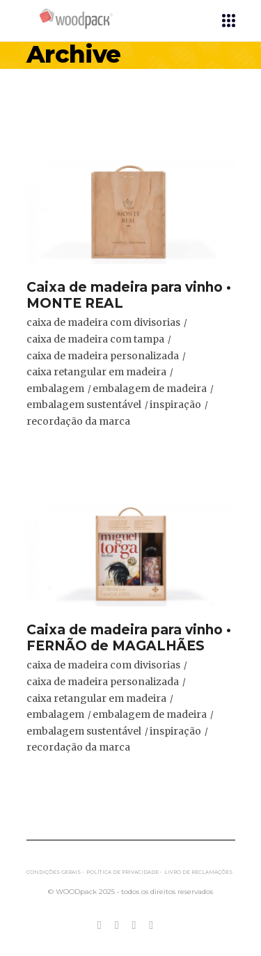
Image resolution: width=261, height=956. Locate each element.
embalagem (55, 388)
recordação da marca (78, 421)
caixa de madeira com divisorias (103, 322)
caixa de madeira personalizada (102, 356)
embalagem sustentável (83, 404)
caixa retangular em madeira (96, 372)
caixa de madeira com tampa (95, 339)
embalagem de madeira (150, 388)
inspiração (175, 404)
